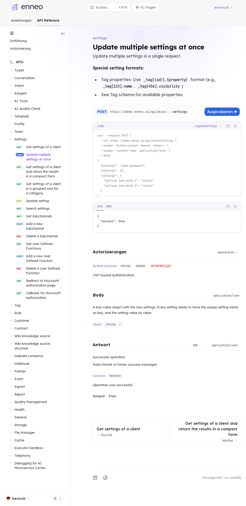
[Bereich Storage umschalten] (17, 425)
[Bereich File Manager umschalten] (22, 432)
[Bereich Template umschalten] (19, 116)
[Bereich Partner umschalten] (17, 371)
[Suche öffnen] (108, 7)
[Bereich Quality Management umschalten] (28, 402)
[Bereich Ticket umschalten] (16, 70)
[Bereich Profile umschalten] (16, 124)
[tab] (100, 206)
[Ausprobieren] (222, 112)
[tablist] (158, 207)
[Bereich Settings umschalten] (17, 139)
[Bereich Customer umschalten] (19, 320)
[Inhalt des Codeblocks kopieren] (228, 126)
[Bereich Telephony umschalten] (19, 455)
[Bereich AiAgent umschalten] (17, 93)
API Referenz (48, 22)
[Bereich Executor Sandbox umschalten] (26, 448)
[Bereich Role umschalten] (15, 313)
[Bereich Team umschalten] (16, 131)
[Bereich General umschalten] (17, 417)
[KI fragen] (235, 126)
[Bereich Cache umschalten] (16, 440)
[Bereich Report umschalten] (17, 394)
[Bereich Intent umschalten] (16, 85)
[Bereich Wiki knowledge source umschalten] (29, 336)
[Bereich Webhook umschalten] (19, 363)
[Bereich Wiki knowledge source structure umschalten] (35, 346)
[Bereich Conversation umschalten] (22, 78)
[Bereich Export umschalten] (17, 386)
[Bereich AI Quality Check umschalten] (24, 108)
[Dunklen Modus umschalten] (58, 498)
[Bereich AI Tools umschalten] (18, 101)
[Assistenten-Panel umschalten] (146, 7)
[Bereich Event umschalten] (16, 379)
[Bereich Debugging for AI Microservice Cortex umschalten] (35, 466)
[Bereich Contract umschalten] (18, 328)
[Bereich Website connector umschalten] (26, 356)
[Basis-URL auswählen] (139, 111)
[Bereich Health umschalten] (16, 409)
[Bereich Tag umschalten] (14, 305)
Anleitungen (21, 22)
